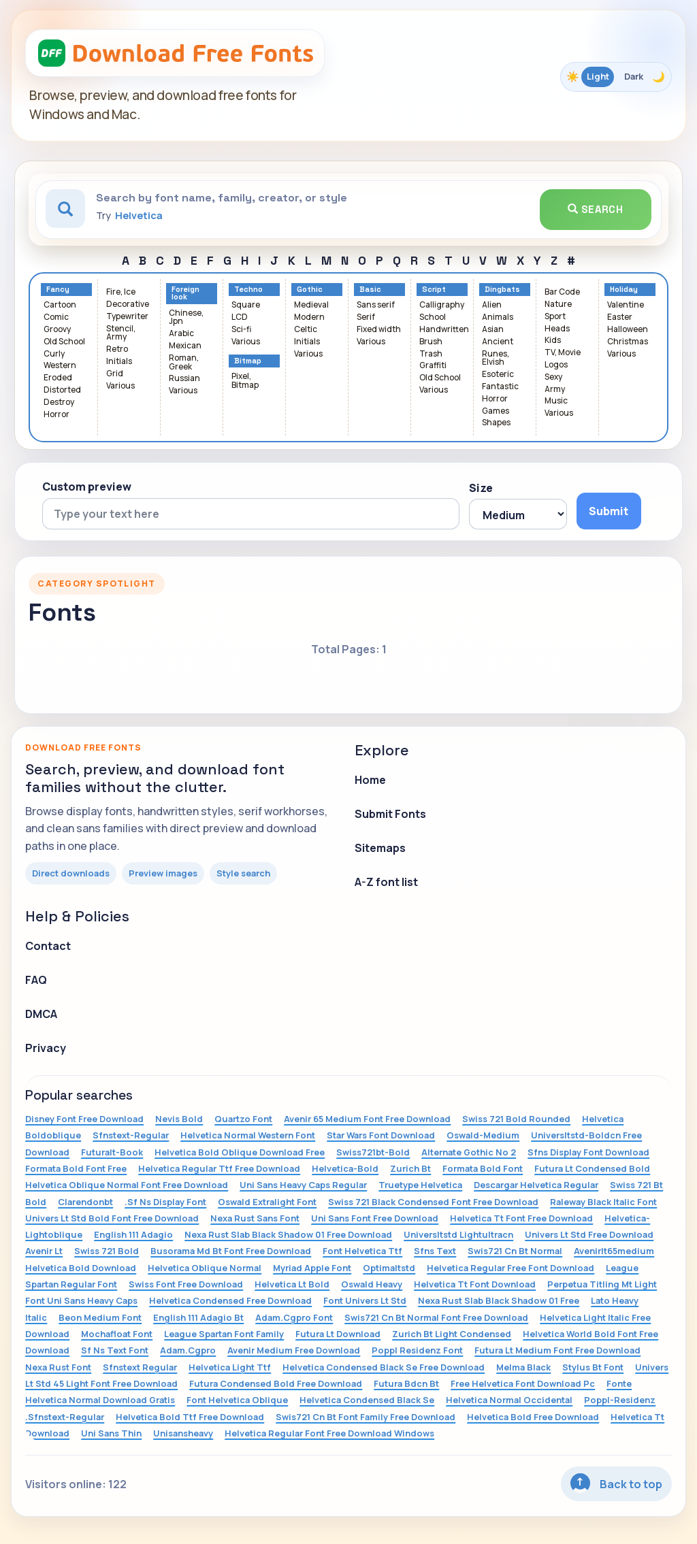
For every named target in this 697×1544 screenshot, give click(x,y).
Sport (555, 317)
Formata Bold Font (482, 1168)
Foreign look (185, 293)
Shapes (496, 423)
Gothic (310, 289)
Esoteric (498, 374)
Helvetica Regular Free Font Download (510, 1268)
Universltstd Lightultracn (458, 1234)
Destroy (59, 402)
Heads (557, 329)
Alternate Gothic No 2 (468, 1152)
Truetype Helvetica (420, 1185)
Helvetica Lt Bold (292, 1284)
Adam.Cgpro (188, 1350)
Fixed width (379, 330)
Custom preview (86, 486)
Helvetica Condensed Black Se (366, 1400)
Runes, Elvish (495, 358)
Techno (248, 289)
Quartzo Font (243, 1119)
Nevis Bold (179, 1119)
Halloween (627, 330)
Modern (309, 317)
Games (495, 411)
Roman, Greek (184, 362)
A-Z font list (386, 881)
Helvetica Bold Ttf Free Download (190, 1417)
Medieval (311, 305)
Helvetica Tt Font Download (475, 1284)
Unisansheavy (183, 1433)
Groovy (57, 330)
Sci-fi (241, 330)
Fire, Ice (120, 292)
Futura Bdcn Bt (406, 1383)
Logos (556, 365)
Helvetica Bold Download (80, 1268)
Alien (492, 305)
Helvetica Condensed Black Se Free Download (383, 1367)
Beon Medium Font (100, 1317)
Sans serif (376, 305)
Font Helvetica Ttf (362, 1251)
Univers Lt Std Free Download (589, 1234)
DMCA (41, 1013)
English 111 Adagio (133, 1234)
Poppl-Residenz (619, 1400)
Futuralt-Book (112, 1152)
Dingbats (502, 289)
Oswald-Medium (483, 1135)
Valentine (625, 305)
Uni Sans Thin (111, 1433)
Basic (370, 289)
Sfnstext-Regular (131, 1135)
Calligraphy (441, 305)
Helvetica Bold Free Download (533, 1417)
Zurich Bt (410, 1168)
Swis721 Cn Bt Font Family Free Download (365, 1417)
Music (556, 401)
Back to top (616, 1483)
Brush (430, 342)
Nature (558, 304)
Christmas (627, 342)
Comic (56, 317)
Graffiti (433, 366)
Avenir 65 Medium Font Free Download (367, 1119)
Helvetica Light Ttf (230, 1367)
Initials (119, 362)
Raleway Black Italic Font (603, 1202)
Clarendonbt (85, 1202)
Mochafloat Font (116, 1334)
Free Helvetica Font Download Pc (523, 1383)
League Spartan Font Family (224, 1334)
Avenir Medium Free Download (293, 1350)
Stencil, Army (120, 333)
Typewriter (127, 317)
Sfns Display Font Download (588, 1152)
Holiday (624, 289)
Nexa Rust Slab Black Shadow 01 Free (498, 1300)
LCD (239, 317)
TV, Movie (563, 353)
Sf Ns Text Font (114, 1350)
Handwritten (444, 330)
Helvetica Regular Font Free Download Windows (329, 1433)
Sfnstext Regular (140, 1367)
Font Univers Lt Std (364, 1300)
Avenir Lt (44, 1251)
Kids (553, 340)
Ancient (497, 342)
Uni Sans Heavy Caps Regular (303, 1185)
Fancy (57, 289)
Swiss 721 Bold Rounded (516, 1119)
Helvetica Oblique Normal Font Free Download (126, 1185)
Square (245, 305)
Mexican (185, 346)
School (432, 317)
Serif (366, 317)
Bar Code (562, 292)
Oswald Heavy (371, 1284)
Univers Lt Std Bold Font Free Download (112, 1218)
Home (370, 779)
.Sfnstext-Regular (64, 1417)
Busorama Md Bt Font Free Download (230, 1251)
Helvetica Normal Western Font (247, 1135)
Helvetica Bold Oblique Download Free (240, 1152)
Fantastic (500, 387)
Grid (114, 374)
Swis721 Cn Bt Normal (515, 1251)
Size (481, 488)
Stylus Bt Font (592, 1367)
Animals (497, 317)
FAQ (36, 979)
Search (595, 209)
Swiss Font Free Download (186, 1284)
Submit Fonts (390, 813)
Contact (48, 945)
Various (120, 386)
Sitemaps (380, 847)
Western (60, 366)
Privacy (45, 1047)
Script (434, 289)
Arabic (181, 334)
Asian (493, 330)
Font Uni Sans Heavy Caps (81, 1300)
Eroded (58, 378)
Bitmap (247, 361)
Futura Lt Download (337, 1334)
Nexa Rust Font (58, 1367)
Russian (184, 379)
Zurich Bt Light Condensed (451, 1334)
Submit (608, 511)
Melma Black (523, 1367)
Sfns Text (435, 1251)
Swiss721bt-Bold (373, 1152)
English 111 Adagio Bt (198, 1317)
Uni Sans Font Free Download (374, 1218)
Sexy (553, 377)
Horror (56, 415)
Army (555, 389)
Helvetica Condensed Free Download (230, 1300)
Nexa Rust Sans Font (254, 1218)
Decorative (127, 304)
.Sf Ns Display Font (165, 1202)
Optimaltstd (389, 1268)
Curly (54, 354)
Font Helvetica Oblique (237, 1400)
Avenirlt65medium (614, 1251)
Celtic (305, 330)
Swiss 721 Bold (106, 1251)
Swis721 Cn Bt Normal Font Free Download (436, 1317)
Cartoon (60, 305)
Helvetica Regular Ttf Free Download (219, 1168)
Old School (64, 342)
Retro (117, 349)
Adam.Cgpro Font (294, 1317)
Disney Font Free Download (84, 1119)
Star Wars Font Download (381, 1135)
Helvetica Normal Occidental (509, 1400)
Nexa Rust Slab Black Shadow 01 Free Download (288, 1234)
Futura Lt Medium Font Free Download (557, 1350)
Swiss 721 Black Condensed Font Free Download (433, 1202)
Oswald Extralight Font (267, 1202)
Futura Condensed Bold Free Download (275, 1383)
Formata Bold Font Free (76, 1168)
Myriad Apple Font (312, 1268)
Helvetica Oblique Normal (204, 1268)
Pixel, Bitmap (245, 381)
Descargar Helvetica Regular (536, 1185)
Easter (619, 317)
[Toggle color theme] (616, 77)
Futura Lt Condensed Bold (592, 1168)
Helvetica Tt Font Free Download (521, 1218)
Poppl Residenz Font (417, 1350)
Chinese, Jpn (186, 317)
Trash (430, 354)
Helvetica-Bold (345, 1168)
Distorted (62, 390)
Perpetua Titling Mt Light (602, 1284)
